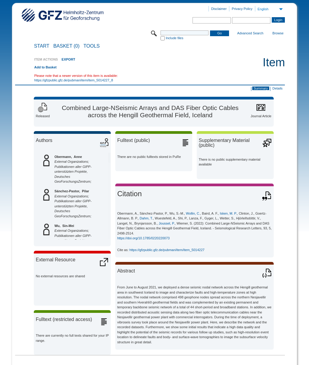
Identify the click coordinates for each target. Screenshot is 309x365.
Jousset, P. (167, 223)
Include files (174, 38)
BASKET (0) (66, 46)
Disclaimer (219, 9)
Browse (278, 33)
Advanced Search (250, 33)
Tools (92, 46)
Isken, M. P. (228, 213)
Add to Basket (45, 67)
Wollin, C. (193, 213)
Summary (260, 88)
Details (277, 88)
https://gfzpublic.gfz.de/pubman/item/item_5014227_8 (73, 80)
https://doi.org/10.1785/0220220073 (143, 238)
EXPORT (68, 59)
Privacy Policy (242, 9)
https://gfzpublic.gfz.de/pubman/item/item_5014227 (167, 250)
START (41, 46)
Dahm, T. (146, 218)
